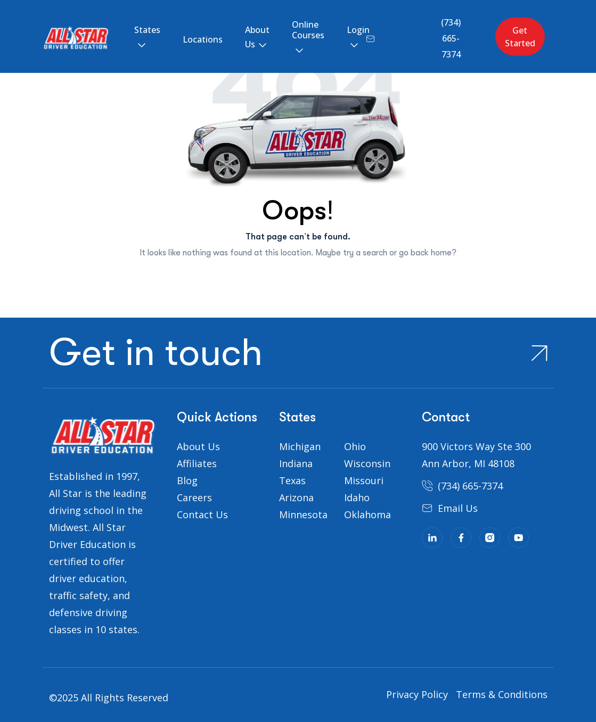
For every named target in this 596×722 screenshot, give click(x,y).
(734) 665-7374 (451, 38)
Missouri (363, 480)
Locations (203, 39)
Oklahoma (367, 514)
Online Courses (308, 30)
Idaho (357, 497)
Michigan (300, 446)
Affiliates (197, 463)
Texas (292, 480)
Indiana (296, 463)
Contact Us (202, 514)
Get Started (520, 36)
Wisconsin (367, 463)
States (147, 30)
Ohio (355, 446)
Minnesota (303, 514)
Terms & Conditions (502, 694)
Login (358, 30)
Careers (194, 497)
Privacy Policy (417, 694)
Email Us (458, 508)
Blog (187, 480)
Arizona (296, 497)
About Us (257, 37)
